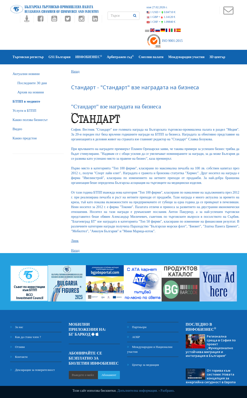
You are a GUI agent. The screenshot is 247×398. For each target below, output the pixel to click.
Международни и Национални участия (149, 349)
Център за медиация (143, 365)
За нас (16, 327)
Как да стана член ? (25, 337)
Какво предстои (25, 138)
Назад (75, 71)
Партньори (136, 327)
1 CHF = (161, 21)
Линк (75, 241)
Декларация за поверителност (32, 370)
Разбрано (167, 390)
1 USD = (161, 12)
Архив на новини (30, 92)
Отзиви (17, 347)
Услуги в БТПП (24, 111)
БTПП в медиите (26, 101)
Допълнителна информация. (137, 390)
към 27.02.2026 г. (157, 7)
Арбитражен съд (120, 57)
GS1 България (59, 57)
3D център (217, 57)
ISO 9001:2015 (165, 41)
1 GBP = (161, 17)
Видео (17, 129)
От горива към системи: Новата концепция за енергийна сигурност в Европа (211, 376)
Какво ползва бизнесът (30, 120)
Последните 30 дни (32, 83)
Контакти (18, 357)
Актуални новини (26, 74)
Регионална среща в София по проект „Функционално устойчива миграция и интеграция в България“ (211, 346)
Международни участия (186, 57)
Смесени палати (151, 57)
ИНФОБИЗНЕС (88, 57)
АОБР (133, 337)
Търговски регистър (28, 57)
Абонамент (109, 375)
